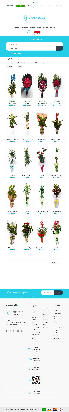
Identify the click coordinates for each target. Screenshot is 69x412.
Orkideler (32, 27)
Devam (58, 292)
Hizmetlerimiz (57, 313)
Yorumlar (45, 327)
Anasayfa (9, 66)
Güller (39, 27)
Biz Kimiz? (56, 310)
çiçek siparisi (34, 2)
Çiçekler (16, 27)
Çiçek (19, 66)
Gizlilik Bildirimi (57, 335)
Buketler (25, 27)
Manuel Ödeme (20, 5)
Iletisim (35, 8)
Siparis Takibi (32, 6)
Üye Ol (41, 6)
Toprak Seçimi (46, 319)
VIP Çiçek (45, 27)
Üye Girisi (49, 6)
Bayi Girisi (59, 6)
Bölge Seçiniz (35, 39)
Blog (33, 343)
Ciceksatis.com (14, 409)
